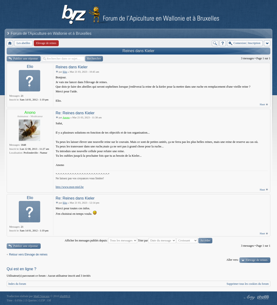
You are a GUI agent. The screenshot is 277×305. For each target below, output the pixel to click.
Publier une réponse (25, 58)
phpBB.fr (65, 296)
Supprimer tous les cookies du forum (248, 283)
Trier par (157, 240)
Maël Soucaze (42, 296)
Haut (262, 104)
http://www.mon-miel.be (70, 187)
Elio (30, 67)
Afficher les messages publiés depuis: (101, 240)
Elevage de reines (256, 260)
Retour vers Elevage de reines (28, 254)
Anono (29, 112)
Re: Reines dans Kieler (75, 113)
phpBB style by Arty (249, 297)
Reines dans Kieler (138, 51)
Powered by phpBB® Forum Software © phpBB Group (263, 297)
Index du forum (17, 283)
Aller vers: (232, 259)
